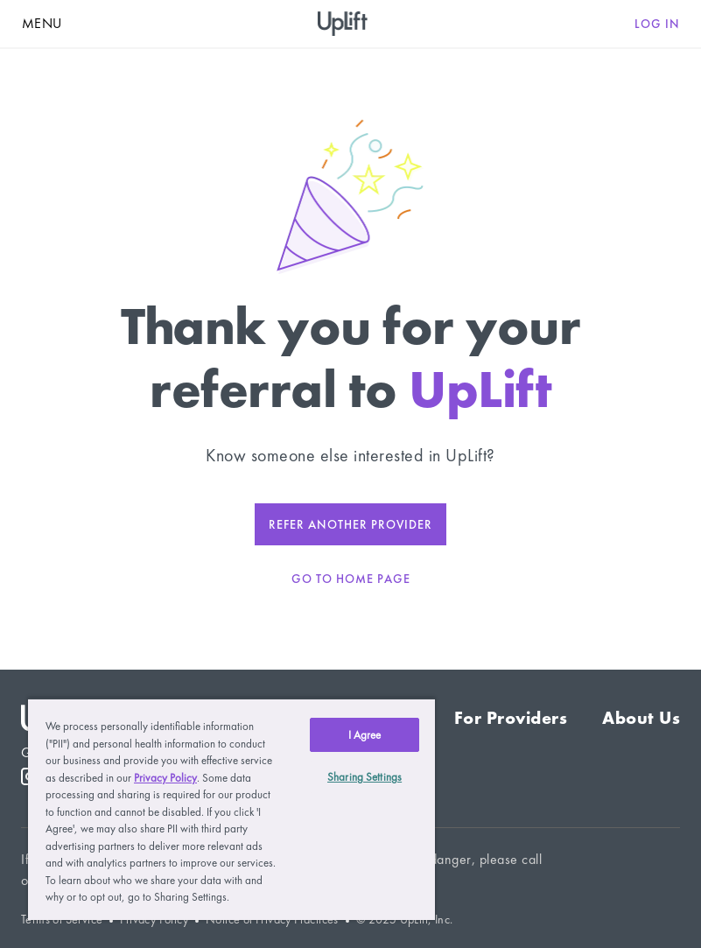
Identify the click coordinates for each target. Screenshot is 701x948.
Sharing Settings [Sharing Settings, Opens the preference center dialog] (364, 776)
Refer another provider (350, 524)
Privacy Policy (165, 777)
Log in (657, 24)
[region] (231, 809)
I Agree (365, 734)
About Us (641, 717)
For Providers (511, 717)
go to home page (350, 578)
